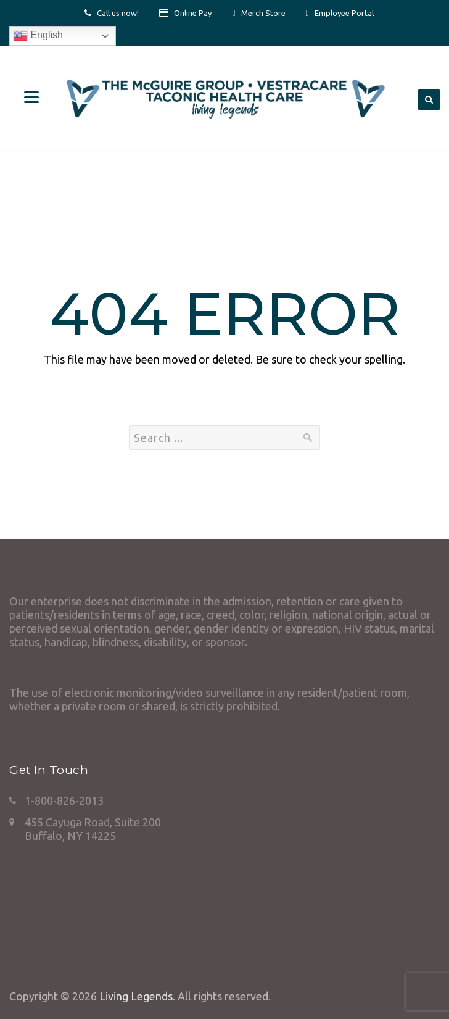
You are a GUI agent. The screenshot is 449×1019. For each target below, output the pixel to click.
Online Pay (193, 13)
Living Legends (136, 996)
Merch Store (263, 13)
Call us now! (118, 13)
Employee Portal (344, 13)
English (38, 35)
